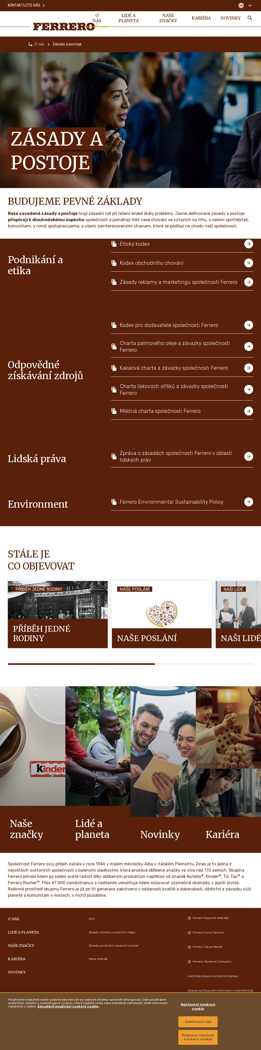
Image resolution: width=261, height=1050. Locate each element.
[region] (130, 1021)
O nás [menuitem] (97, 19)
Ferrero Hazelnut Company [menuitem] (209, 961)
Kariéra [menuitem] (200, 18)
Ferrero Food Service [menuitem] (206, 932)
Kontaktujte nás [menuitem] (27, 5)
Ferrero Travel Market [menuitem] (205, 947)
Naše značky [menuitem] (167, 19)
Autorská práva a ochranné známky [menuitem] (213, 976)
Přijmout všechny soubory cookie (198, 1037)
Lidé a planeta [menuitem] (128, 19)
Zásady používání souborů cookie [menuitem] (113, 945)
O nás (39, 44)
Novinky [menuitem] (230, 18)
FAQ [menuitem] (92, 919)
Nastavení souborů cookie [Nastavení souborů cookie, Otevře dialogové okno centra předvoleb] (198, 1006)
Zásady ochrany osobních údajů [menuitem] (112, 932)
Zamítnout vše (198, 1022)
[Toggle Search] (250, 19)
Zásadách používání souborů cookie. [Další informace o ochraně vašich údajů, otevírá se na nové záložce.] (68, 1006)
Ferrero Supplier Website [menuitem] (208, 918)
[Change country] (245, 5)
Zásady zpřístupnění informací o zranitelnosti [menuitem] (220, 990)
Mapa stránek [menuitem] (98, 959)
